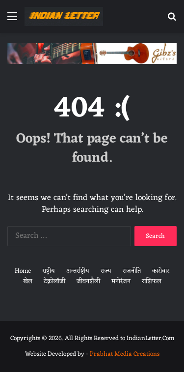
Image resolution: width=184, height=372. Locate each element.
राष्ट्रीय (48, 271)
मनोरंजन (121, 281)
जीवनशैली (88, 281)
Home (23, 271)
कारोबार (160, 271)
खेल (27, 281)
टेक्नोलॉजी (54, 281)
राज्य (106, 271)
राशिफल (151, 281)
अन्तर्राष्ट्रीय (77, 271)
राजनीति (132, 271)
